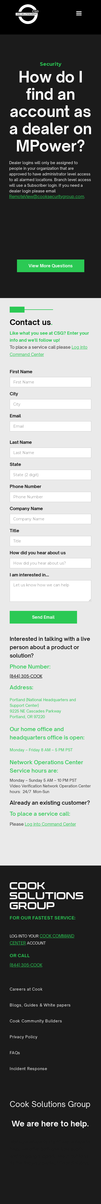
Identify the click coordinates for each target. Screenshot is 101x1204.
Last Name (21, 442)
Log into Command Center (50, 824)
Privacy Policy (24, 1037)
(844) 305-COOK (26, 676)
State (15, 464)
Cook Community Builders (36, 1021)
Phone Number (25, 486)
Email (15, 415)
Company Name (26, 508)
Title (14, 530)
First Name (21, 371)
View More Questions (51, 265)
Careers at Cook (26, 989)
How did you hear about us (38, 552)
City (14, 393)
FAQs (15, 1052)
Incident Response (28, 1068)
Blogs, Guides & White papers (40, 1005)
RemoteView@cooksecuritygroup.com (46, 196)
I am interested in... (29, 574)
